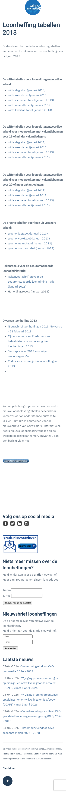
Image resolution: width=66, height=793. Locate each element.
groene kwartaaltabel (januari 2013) (31, 248)
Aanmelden (10, 648)
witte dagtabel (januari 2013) (26, 90)
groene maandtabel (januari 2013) (30, 243)
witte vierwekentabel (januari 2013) (31, 100)
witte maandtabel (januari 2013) (29, 105)
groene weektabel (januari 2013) (29, 238)
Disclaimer (9, 768)
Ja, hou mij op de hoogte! (18, 603)
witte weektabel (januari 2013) (28, 95)
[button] (4, 7)
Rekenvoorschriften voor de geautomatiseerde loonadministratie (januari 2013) (31, 281)
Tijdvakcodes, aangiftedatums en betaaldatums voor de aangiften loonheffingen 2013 (29, 341)
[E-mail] (18, 642)
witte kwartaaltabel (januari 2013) (30, 110)
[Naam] (18, 636)
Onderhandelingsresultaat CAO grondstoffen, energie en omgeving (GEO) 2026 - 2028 (32, 716)
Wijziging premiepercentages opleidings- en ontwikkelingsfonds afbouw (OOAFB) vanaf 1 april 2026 (30, 683)
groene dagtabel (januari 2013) (28, 233)
